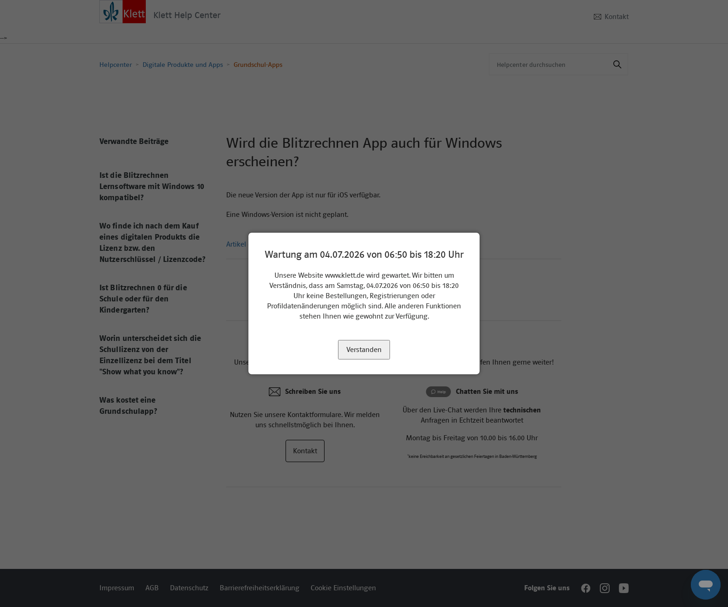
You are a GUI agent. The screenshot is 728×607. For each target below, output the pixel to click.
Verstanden (364, 349)
